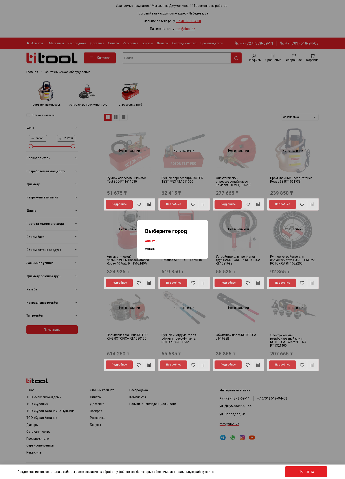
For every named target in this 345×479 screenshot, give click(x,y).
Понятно (306, 471)
